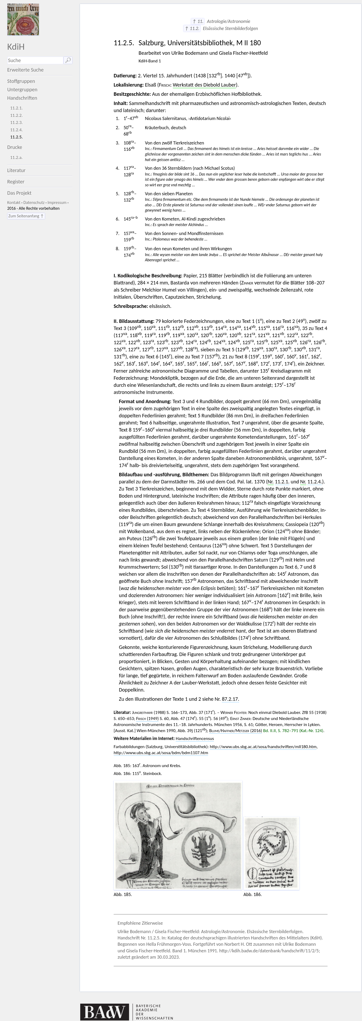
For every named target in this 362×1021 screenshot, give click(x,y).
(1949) (147, 718)
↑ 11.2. (191, 28)
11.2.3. (16, 122)
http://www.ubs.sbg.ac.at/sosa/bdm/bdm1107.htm (161, 752)
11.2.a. (16, 157)
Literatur (16, 170)
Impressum (57, 202)
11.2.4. (16, 130)
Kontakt (14, 202)
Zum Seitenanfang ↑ (26, 215)
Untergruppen (22, 89)
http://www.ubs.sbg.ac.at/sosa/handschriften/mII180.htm (263, 746)
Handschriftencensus (195, 738)
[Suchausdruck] (35, 60)
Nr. (271, 481)
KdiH (16, 46)
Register (15, 181)
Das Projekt (19, 193)
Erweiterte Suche (25, 70)
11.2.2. (16, 115)
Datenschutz (33, 202)
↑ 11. (197, 21)
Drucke (14, 147)
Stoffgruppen (21, 81)
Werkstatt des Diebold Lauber (204, 85)
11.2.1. (16, 108)
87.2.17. (230, 699)
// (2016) (235, 730)
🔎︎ (68, 60)
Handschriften (22, 98)
